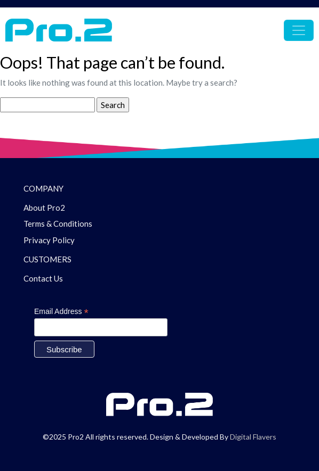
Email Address (61, 312)
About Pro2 (44, 207)
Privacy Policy (49, 240)
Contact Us (43, 278)
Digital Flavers (253, 436)
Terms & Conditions (57, 223)
